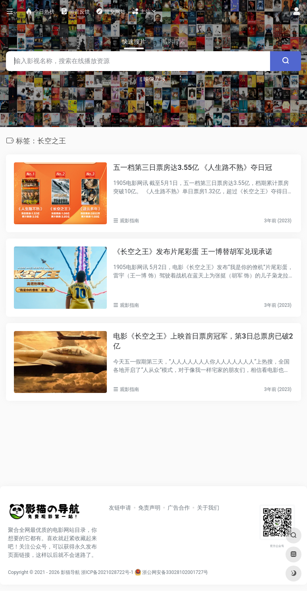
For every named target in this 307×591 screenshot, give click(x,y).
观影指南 (129, 220)
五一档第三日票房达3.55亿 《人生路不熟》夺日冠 (192, 167)
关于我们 (208, 507)
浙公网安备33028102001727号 (171, 572)
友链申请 (120, 507)
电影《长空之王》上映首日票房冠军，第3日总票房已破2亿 (203, 341)
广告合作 (179, 507)
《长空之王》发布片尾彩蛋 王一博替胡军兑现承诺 (192, 251)
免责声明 (149, 507)
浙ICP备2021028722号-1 (107, 572)
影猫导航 (70, 572)
